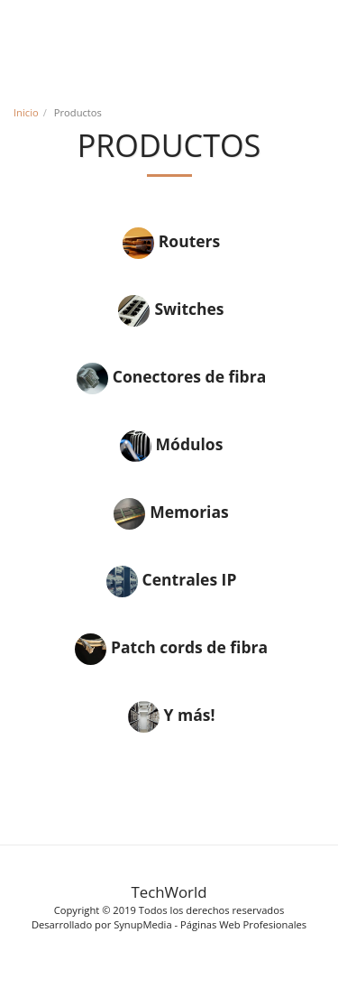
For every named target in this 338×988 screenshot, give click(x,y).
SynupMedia (143, 924)
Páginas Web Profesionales (243, 924)
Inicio (26, 112)
